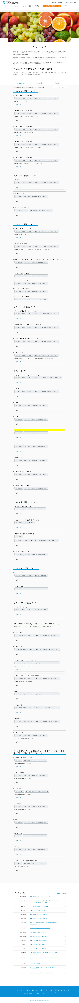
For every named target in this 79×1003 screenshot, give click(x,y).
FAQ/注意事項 (39, 83)
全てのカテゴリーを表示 (60, 87)
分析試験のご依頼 (65, 990)
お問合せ (57, 990)
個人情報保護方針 (27, 993)
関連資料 (57, 83)
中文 (75, 2)
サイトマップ (52, 993)
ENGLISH (71, 2)
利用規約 (45, 993)
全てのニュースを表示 (60, 893)
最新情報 (37, 6)
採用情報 (60, 2)
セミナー (17, 6)
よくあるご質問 (27, 6)
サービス (7, 6)
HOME (11, 990)
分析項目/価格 (21, 83)
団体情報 (54, 2)
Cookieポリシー (37, 993)
